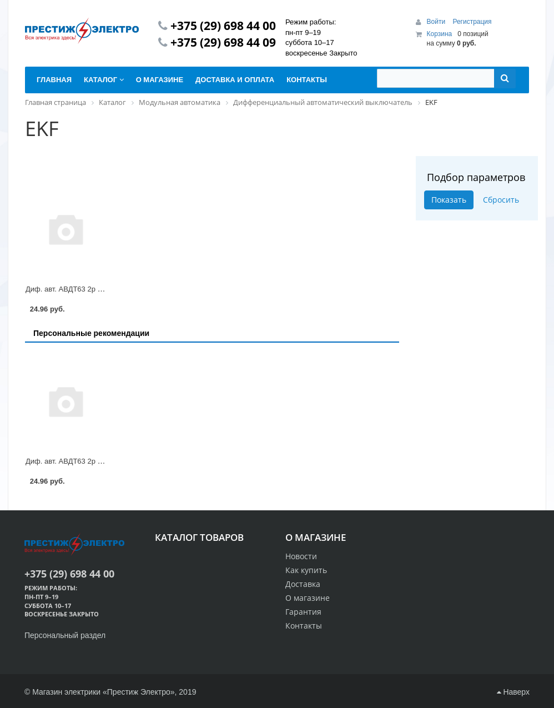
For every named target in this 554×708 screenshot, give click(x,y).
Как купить (306, 570)
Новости (301, 556)
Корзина (439, 34)
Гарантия (303, 611)
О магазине (307, 597)
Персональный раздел (64, 635)
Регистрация (471, 22)
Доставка (302, 584)
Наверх (513, 691)
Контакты (303, 625)
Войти (437, 22)
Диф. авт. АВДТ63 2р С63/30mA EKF (86, 289)
